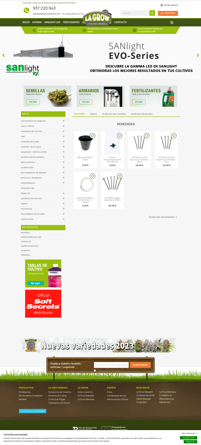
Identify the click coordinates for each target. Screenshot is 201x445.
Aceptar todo (188, 437)
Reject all (190, 441)
